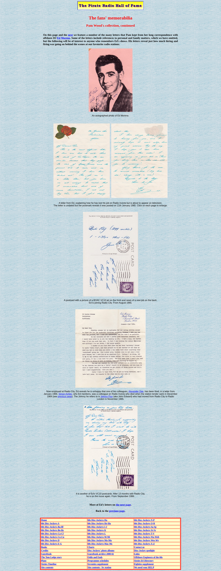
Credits (44, 550)
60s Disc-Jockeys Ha (97, 520)
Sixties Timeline (48, 564)
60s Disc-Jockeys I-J (97, 527)
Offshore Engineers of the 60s (148, 557)
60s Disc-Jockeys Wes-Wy (146, 540)
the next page (123, 504)
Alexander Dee (136, 391)
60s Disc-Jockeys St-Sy (145, 530)
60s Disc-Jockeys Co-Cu (52, 537)
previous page (65, 396)
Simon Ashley (65, 394)
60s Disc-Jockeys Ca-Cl (52, 533)
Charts (91, 547)
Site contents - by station (99, 567)
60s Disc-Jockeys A (50, 523)
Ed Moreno (63, 37)
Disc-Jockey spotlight (144, 550)
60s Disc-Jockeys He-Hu (99, 523)
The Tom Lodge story (51, 557)
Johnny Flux (106, 396)
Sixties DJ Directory (143, 560)
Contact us (139, 547)
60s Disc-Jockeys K (97, 530)
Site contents (47, 567)
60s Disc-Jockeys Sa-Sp (145, 527)
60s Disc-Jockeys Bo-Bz (52, 530)
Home (44, 520)
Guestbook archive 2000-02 (101, 554)
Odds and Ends (95, 557)
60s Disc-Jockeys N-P (144, 520)
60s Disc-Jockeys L (97, 533)
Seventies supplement (98, 564)
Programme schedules (98, 560)
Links (137, 554)
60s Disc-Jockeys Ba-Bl (52, 527)
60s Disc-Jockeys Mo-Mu (100, 540)
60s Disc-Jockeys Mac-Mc (100, 544)
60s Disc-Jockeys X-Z (144, 544)
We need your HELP (144, 567)
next (70, 34)
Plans (43, 560)
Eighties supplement (144, 564)
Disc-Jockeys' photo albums (101, 550)
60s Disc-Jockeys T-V (144, 533)
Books (44, 547)
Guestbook (46, 554)
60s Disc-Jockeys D (50, 540)
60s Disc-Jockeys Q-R (144, 523)
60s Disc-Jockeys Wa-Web (146, 537)
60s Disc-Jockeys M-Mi (99, 537)
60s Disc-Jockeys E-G (51, 544)
